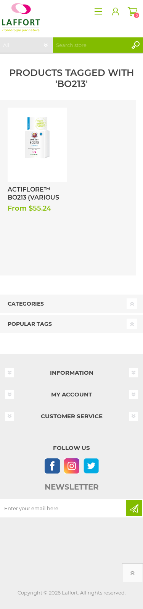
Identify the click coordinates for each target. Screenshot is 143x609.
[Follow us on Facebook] (52, 465)
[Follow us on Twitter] (91, 465)
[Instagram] (71, 465)
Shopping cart (132, 11)
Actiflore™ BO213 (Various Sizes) (33, 197)
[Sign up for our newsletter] (63, 508)
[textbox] (90, 45)
